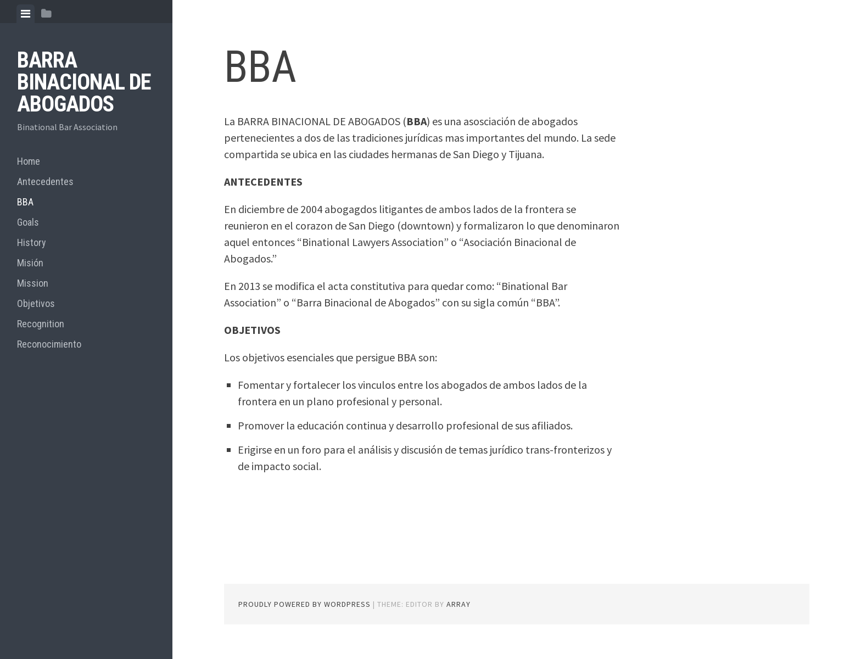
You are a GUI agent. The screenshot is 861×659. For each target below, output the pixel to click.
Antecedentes (45, 181)
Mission (32, 283)
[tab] (25, 13)
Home (28, 161)
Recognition (40, 324)
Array (458, 604)
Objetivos (36, 303)
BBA (25, 202)
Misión (30, 263)
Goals (28, 222)
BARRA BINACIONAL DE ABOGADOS (84, 82)
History (31, 242)
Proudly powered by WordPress (304, 604)
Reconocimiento (49, 344)
